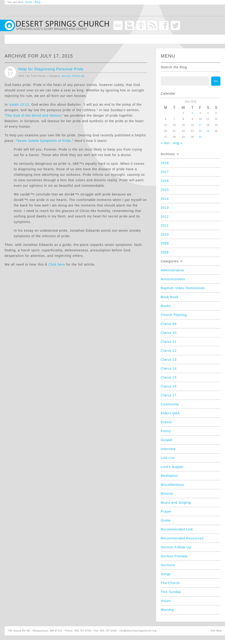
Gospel (166, 440)
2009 (165, 243)
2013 (165, 207)
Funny (166, 431)
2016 (165, 181)
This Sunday (171, 592)
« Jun (165, 143)
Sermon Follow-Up (73, 76)
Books (166, 306)
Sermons (168, 565)
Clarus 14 (169, 368)
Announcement (173, 279)
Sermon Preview (174, 556)
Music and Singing (176, 502)
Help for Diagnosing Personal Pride (51, 69)
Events (166, 422)
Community (170, 404)
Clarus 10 (169, 333)
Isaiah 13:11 (19, 104)
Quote (166, 520)
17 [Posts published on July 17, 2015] (200, 125)
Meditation (169, 476)
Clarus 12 (169, 350)
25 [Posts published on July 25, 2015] (208, 131)
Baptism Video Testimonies (183, 288)
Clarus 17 (169, 395)
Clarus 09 (169, 324)
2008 (165, 252)
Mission (167, 493)
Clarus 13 (169, 359)
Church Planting (174, 315)
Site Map (216, 630)
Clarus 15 (169, 377)
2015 (165, 190)
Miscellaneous (172, 484)
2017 (165, 172)
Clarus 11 (169, 341)
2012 (165, 216)
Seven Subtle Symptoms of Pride (44, 141)
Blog (37, 2)
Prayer (166, 511)
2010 (165, 234)
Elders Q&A (170, 413)
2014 (165, 199)
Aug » (178, 143)
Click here (56, 264)
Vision (166, 601)
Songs (166, 574)
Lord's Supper (172, 467)
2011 (165, 225)
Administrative (172, 270)
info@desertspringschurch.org (138, 630)
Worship (167, 610)
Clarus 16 (169, 386)
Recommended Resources (182, 538)
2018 (165, 163)
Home (28, 2)
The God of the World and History (33, 115)
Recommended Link (177, 529)
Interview (168, 449)
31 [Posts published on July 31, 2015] (200, 137)
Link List (167, 458)
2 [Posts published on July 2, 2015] (192, 113)
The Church (170, 583)
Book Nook (169, 297)
